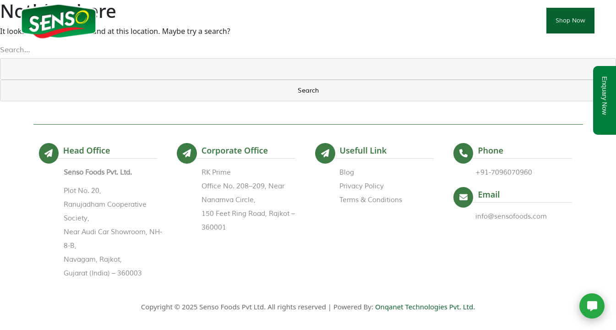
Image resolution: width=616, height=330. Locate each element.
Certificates (404, 20)
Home (223, 20)
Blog (346, 172)
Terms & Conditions (370, 200)
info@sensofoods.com (511, 216)
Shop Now (570, 20)
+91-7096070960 (503, 172)
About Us (267, 20)
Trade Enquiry (461, 20)
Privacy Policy (361, 186)
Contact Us (518, 20)
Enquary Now (604, 96)
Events (358, 20)
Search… (15, 50)
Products (314, 20)
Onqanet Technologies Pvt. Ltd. (425, 306)
